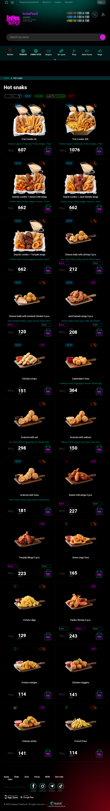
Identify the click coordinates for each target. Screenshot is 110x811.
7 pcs (95, 263)
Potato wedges (29, 682)
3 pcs (61, 628)
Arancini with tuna (29, 495)
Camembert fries (80, 378)
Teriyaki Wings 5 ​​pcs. (29, 557)
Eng (100, 2)
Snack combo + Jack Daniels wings (80, 196)
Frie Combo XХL (80, 139)
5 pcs (61, 263)
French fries (81, 741)
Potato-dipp (29, 620)
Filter (12, 96)
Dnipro (26, 17)
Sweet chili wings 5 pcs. (81, 495)
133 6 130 (78, 13)
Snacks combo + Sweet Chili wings (29, 196)
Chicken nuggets (80, 682)
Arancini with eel (29, 437)
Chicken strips (29, 378)
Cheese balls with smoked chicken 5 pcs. (29, 316)
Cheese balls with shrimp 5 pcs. (80, 254)
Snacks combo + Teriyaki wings (29, 254)
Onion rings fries (80, 557)
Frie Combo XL (29, 139)
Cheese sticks (29, 741)
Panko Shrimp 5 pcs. (80, 620)
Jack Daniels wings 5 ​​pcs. (80, 316)
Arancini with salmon (80, 437)
